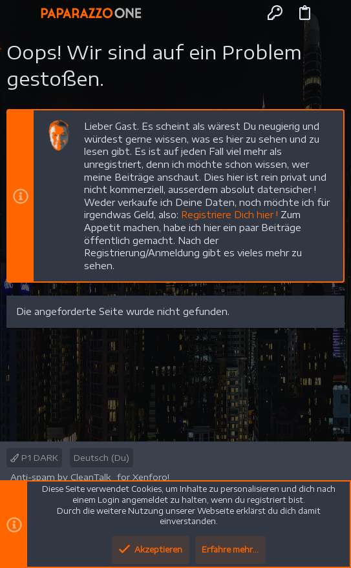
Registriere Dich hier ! (229, 214)
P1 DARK (34, 457)
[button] (21, 13)
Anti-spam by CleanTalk (60, 477)
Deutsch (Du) (101, 457)
